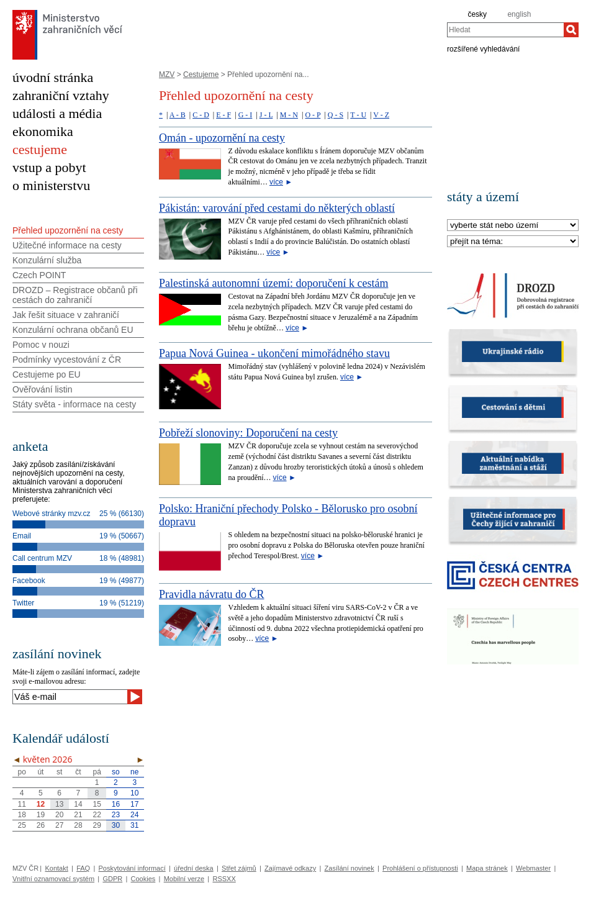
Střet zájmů (239, 868)
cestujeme (39, 149)
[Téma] (513, 241)
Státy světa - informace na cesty (74, 404)
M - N (289, 115)
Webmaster (533, 868)
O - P (312, 115)
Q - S (335, 115)
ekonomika (42, 131)
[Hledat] (571, 29)
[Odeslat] (134, 696)
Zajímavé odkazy (290, 868)
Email (21, 536)
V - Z (381, 115)
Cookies (143, 878)
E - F (223, 115)
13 (59, 804)
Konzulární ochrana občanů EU (72, 330)
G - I (245, 115)
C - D (200, 115)
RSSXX (223, 878)
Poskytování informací (132, 868)
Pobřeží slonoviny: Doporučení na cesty (248, 433)
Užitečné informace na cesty (67, 245)
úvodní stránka (52, 77)
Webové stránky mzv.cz (51, 513)
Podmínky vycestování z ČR (66, 360)
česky (477, 14)
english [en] (519, 14)
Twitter (23, 603)
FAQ (83, 868)
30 (116, 825)
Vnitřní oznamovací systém (53, 878)
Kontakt (56, 868)
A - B (177, 115)
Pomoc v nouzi (41, 345)
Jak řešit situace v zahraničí (65, 315)
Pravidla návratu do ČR (211, 594)
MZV (166, 74)
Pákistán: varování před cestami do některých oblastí (277, 208)
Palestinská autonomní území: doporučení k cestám (273, 283)
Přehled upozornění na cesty (67, 230)
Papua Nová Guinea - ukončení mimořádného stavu (274, 353)
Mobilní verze (184, 878)
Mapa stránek (487, 868)
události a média (57, 113)
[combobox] (505, 29)
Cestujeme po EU (46, 374)
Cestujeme (201, 74)
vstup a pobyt (49, 167)
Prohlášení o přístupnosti (420, 868)
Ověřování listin (42, 389)
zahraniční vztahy (60, 95)
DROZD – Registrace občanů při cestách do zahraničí (75, 295)
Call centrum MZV (42, 558)
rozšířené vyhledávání (483, 48)
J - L (266, 115)
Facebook (28, 580)
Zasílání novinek (349, 868)
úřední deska (194, 868)
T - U (358, 115)
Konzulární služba (46, 260)
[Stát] (513, 225)
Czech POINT (39, 275)
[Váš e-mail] (69, 696)
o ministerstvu (51, 185)
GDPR (112, 878)
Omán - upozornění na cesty (222, 138)
